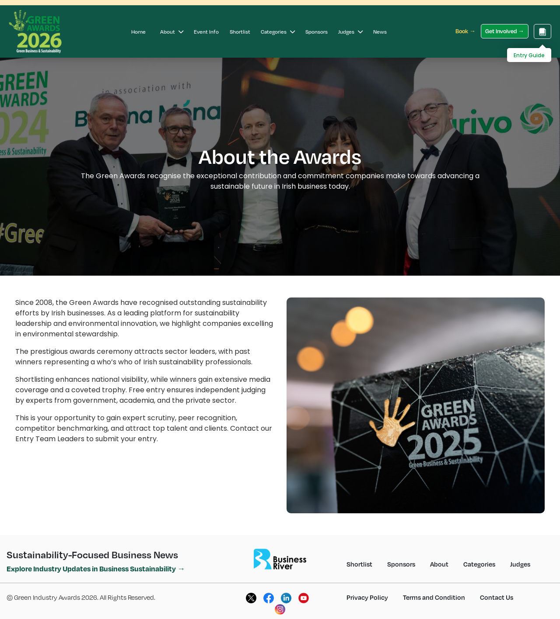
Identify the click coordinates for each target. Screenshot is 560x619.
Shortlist (240, 31)
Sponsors (316, 31)
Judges (350, 31)
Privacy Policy (367, 597)
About (171, 31)
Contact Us (496, 597)
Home (138, 31)
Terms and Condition (434, 597)
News (380, 31)
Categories (278, 31)
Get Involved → (504, 31)
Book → (465, 31)
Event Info (206, 31)
